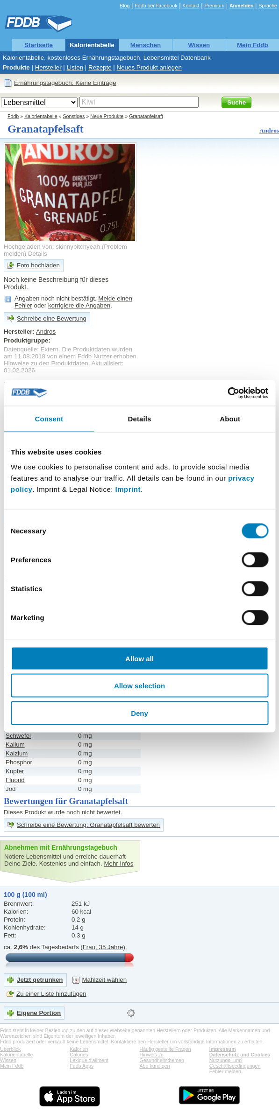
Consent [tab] (49, 419)
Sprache (267, 5)
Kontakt (190, 5)
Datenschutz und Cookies (239, 1054)
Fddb (13, 116)
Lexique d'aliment (89, 1060)
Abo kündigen (155, 1066)
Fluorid (15, 779)
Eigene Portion (39, 1012)
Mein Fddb (252, 45)
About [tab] (230, 419)
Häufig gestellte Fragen (165, 1049)
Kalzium (17, 753)
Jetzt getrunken (40, 979)
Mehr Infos (118, 863)
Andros (269, 130)
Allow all (139, 658)
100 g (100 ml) (25, 894)
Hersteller (48, 67)
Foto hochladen (38, 265)
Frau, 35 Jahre (103, 947)
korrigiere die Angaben (79, 305)
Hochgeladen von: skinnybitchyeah (52, 246)
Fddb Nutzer (95, 356)
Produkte (16, 67)
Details (37, 253)
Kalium (15, 744)
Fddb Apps (81, 1066)
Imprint (128, 489)
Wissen (199, 45)
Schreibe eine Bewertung (51, 318)
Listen (75, 67)
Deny (139, 713)
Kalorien (79, 1049)
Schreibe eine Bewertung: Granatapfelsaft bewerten (88, 824)
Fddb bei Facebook (156, 5)
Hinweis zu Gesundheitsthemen (162, 1057)
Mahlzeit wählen (104, 979)
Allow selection (139, 686)
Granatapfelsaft (146, 116)
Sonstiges (74, 116)
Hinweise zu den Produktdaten (46, 363)
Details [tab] (139, 419)
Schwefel (18, 735)
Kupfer (15, 771)
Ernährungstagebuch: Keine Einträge (65, 82)
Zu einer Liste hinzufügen (51, 993)
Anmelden (241, 5)
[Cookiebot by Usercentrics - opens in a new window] (227, 393)
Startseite (38, 45)
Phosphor (19, 762)
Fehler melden (225, 1071)
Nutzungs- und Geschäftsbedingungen (235, 1063)
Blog (124, 5)
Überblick (10, 1049)
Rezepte (100, 67)
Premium (214, 5)
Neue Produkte (106, 116)
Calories (79, 1054)
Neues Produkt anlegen (149, 67)
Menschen (145, 45)
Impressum (222, 1049)
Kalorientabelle (92, 45)
